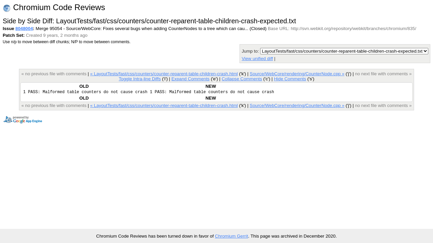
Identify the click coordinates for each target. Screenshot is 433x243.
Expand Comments (191, 78)
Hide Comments (290, 78)
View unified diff (257, 58)
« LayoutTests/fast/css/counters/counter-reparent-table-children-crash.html (164, 73)
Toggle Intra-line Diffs (140, 78)
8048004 (24, 28)
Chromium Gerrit (231, 236)
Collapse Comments (242, 78)
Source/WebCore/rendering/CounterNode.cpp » (297, 73)
